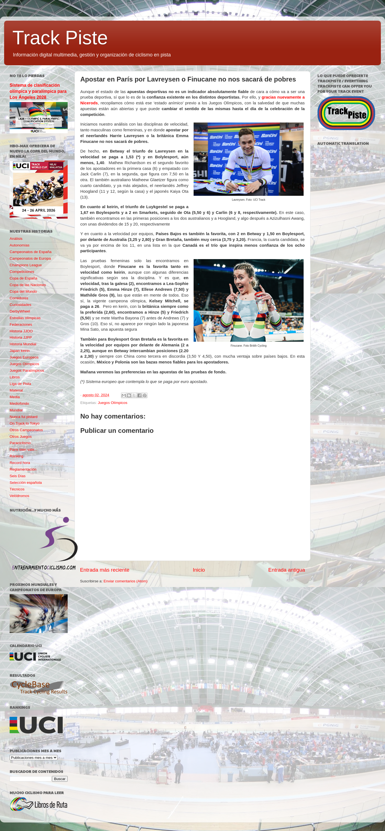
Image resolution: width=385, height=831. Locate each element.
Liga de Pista (20, 384)
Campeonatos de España (30, 252)
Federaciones (21, 324)
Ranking (16, 456)
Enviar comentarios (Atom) (126, 581)
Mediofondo (19, 403)
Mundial (16, 410)
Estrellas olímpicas (25, 318)
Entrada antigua (286, 570)
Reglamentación (23, 469)
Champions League (26, 265)
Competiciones (22, 272)
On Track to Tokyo (25, 423)
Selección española (26, 482)
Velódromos (19, 496)
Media (15, 397)
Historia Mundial (23, 344)
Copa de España (23, 278)
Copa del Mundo (23, 291)
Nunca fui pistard (23, 417)
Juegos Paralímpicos (27, 370)
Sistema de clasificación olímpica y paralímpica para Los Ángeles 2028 (38, 91)
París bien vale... (23, 449)
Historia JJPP (21, 337)
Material (16, 390)
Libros (15, 377)
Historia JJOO (21, 331)
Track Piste (60, 37)
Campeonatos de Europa (30, 258)
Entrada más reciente (105, 570)
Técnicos (17, 489)
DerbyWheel (20, 311)
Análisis (16, 239)
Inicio (199, 570)
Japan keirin (20, 351)
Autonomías (19, 245)
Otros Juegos (21, 436)
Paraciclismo (20, 443)
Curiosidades (20, 305)
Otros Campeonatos (26, 430)
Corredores (19, 298)
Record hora (20, 463)
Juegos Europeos (24, 357)
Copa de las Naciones (28, 285)
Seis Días (18, 476)
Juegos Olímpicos (112, 403)
